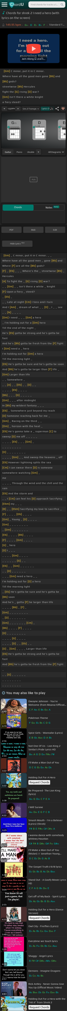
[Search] (62, 4)
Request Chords (39, 782)
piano (19, 152)
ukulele (30, 152)
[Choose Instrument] (38, 151)
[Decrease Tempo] (4, 108)
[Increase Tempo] (18, 108)
